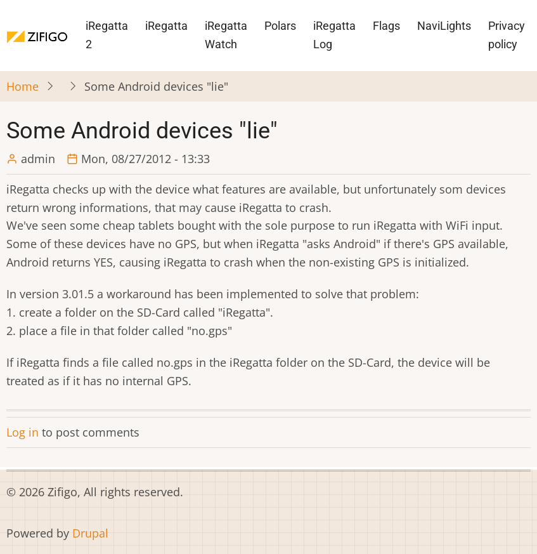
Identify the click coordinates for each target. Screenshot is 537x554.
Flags (386, 25)
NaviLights (444, 25)
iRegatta (166, 25)
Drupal (90, 533)
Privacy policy (506, 35)
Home (22, 86)
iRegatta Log (334, 35)
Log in (22, 432)
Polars (280, 25)
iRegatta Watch (226, 35)
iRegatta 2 (107, 35)
